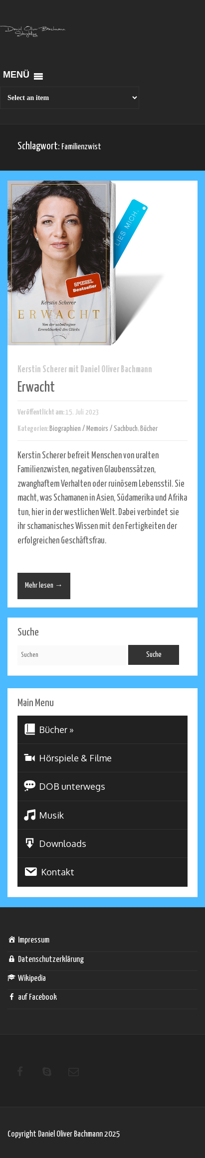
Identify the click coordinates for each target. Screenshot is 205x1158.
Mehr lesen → (44, 585)
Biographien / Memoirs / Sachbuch (93, 428)
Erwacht (36, 388)
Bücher (149, 428)
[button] (16, 77)
